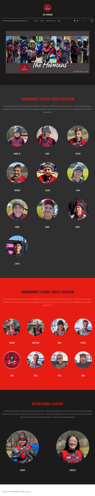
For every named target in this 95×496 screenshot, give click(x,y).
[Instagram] (75, 21)
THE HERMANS (48, 14)
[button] (92, 20)
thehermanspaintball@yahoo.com (17, 21)
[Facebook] (78, 21)
